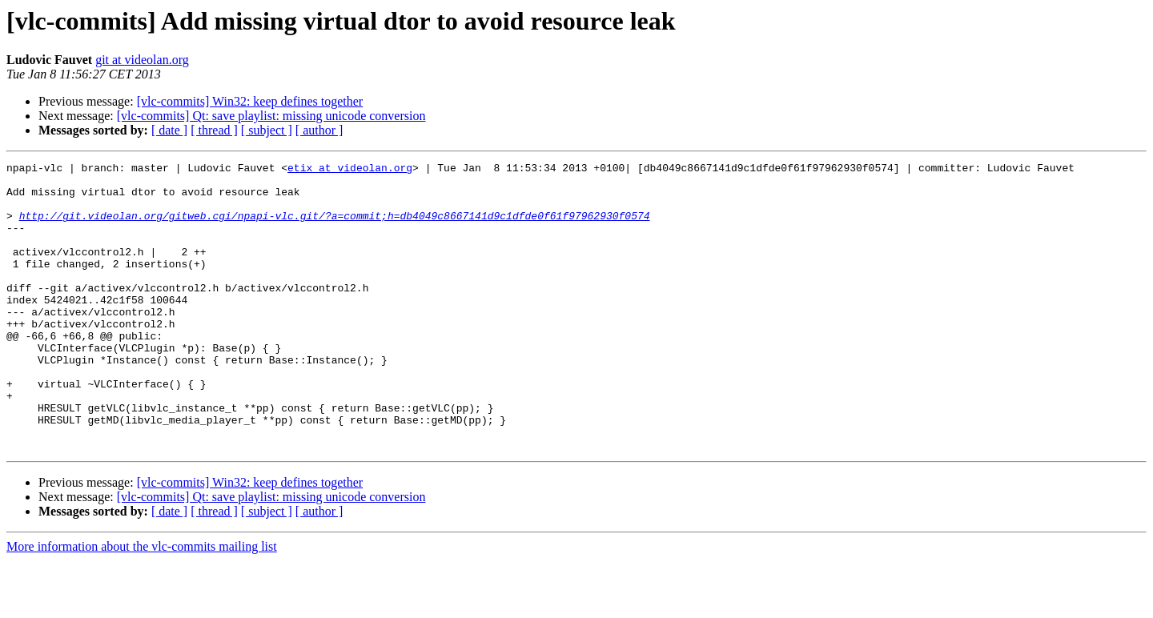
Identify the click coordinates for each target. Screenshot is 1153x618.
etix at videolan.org (349, 170)
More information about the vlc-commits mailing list (141, 604)
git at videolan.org (142, 59)
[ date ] (169, 130)
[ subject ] (266, 130)
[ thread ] (214, 130)
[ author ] (319, 130)
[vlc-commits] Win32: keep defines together (250, 101)
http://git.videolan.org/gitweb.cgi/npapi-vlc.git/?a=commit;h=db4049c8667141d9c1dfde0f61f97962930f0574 (334, 227)
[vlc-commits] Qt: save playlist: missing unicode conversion (271, 115)
